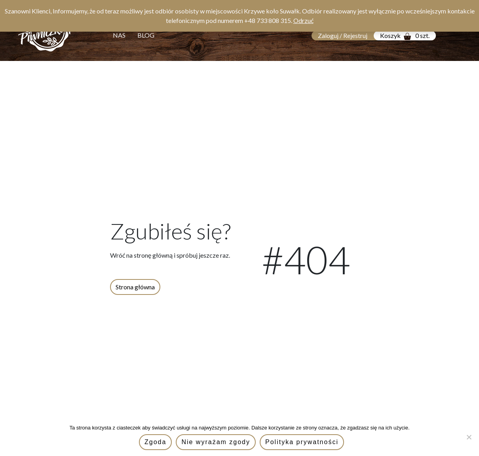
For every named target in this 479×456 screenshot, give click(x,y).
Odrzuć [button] (303, 20)
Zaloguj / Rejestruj (342, 35)
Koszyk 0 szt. (405, 36)
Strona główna (135, 287)
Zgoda (155, 442)
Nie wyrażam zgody (215, 442)
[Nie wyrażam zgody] (469, 437)
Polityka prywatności (301, 442)
